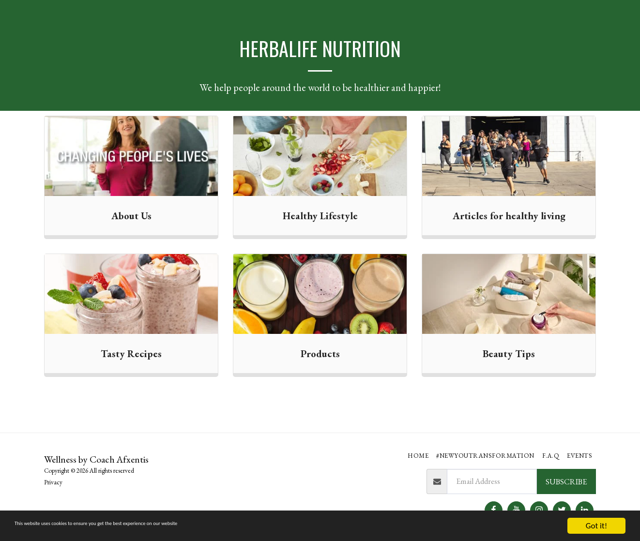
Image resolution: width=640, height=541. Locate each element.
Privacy (53, 482)
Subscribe (566, 481)
